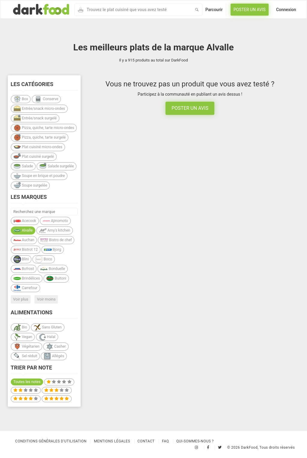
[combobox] (133, 10)
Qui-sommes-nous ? (195, 441)
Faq (165, 441)
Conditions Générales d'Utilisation (51, 441)
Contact (146, 441)
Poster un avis (250, 9)
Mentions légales (112, 441)
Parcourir (214, 9)
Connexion (286, 9)
